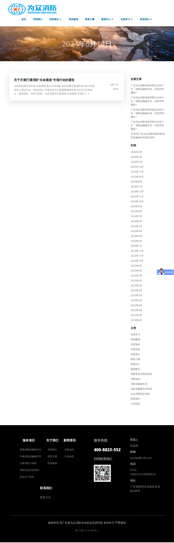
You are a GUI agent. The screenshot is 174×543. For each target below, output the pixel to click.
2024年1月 (136, 245)
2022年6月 (136, 304)
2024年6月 (136, 220)
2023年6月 (136, 280)
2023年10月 (136, 260)
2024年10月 (136, 200)
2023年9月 (136, 265)
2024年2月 (136, 240)
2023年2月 (136, 299)
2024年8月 (136, 210)
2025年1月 (136, 186)
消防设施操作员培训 (141, 388)
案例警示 (135, 368)
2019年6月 (136, 319)
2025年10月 (136, 176)
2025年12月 (136, 166)
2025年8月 (136, 181)
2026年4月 (136, 151)
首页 (23, 18)
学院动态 (135, 348)
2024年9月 (136, 205)
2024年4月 (136, 230)
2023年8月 (136, 270)
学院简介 (37, 18)
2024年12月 (136, 191)
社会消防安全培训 (139, 393)
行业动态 (135, 403)
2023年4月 (136, 289)
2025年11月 (136, 171)
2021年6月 (136, 314)
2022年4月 (136, 309)
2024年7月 (136, 215)
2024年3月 (136, 235)
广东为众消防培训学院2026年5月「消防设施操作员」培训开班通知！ (148, 88)
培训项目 (55, 18)
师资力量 (89, 18)
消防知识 (135, 378)
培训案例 (73, 18)
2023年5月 (136, 285)
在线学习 (127, 18)
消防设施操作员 (138, 383)
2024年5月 (136, 225)
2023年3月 (136, 294)
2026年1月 (136, 161)
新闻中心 (107, 18)
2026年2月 (136, 156)
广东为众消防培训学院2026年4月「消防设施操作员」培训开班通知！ (148, 101)
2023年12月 (136, 250)
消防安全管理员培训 (141, 373)
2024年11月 (136, 195)
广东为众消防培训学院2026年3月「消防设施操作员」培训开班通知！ (148, 113)
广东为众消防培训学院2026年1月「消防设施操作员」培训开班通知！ (148, 125)
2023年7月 (136, 275)
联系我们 (146, 18)
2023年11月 (136, 255)
